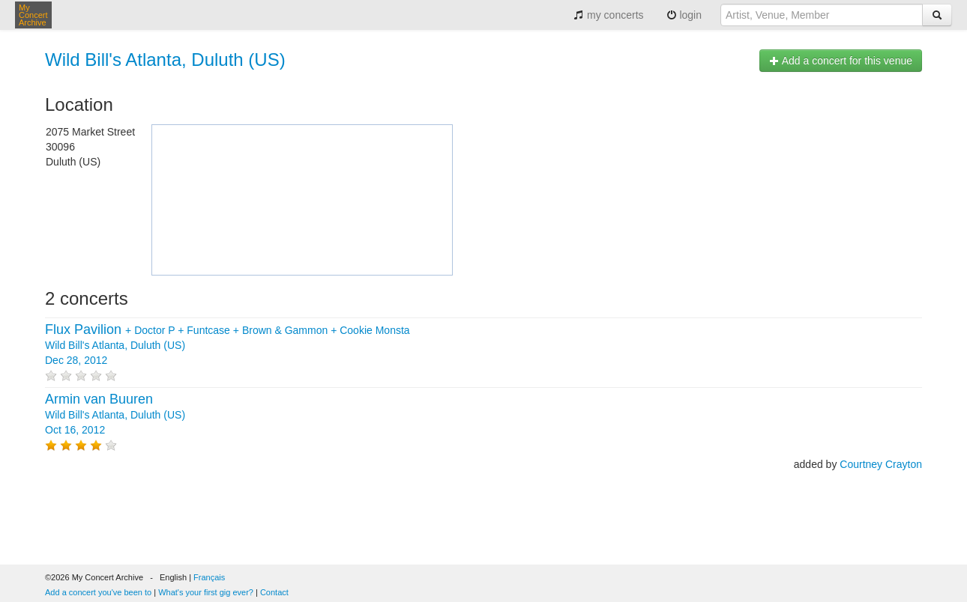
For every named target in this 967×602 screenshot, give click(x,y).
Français (209, 577)
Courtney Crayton (881, 464)
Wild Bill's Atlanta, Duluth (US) (165, 59)
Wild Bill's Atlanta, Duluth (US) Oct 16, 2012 (115, 415)
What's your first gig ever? (205, 592)
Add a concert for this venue (840, 61)
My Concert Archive (33, 15)
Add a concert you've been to (98, 592)
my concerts (608, 15)
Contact (274, 592)
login (684, 15)
